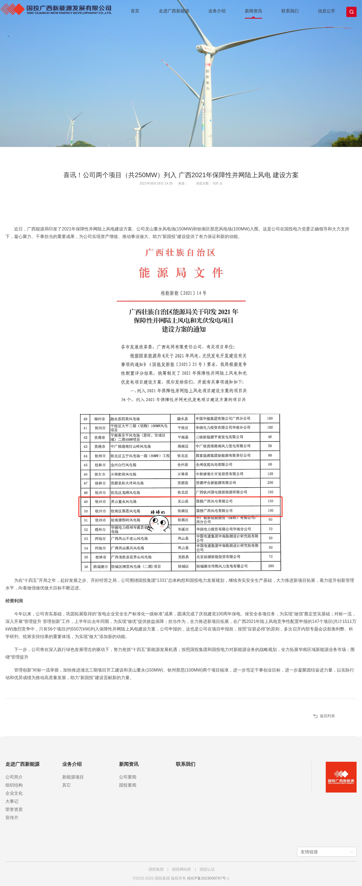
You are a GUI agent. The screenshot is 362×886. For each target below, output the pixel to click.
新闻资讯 (253, 11)
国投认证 (207, 869)
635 (216, 183)
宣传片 (11, 817)
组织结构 (14, 785)
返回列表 (327, 716)
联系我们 (290, 11)
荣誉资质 (14, 809)
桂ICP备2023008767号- (207, 878)
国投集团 (156, 869)
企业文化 (14, 793)
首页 (135, 11)
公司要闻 (127, 777)
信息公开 (326, 11)
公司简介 (14, 777)
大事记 (11, 801)
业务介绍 (217, 11)
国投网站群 (181, 869)
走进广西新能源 (174, 11)
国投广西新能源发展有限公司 (58, 12)
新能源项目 (73, 777)
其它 (66, 785)
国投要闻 (127, 785)
